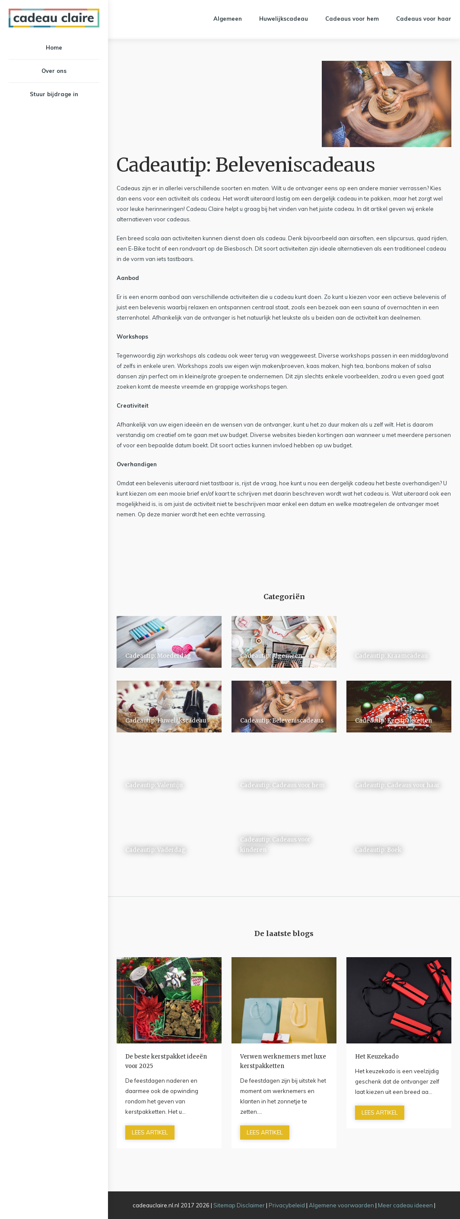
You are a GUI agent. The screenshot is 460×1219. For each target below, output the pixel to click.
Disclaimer (251, 1205)
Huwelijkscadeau (283, 18)
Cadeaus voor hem (352, 18)
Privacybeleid (287, 1205)
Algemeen (227, 18)
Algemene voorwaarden (341, 1205)
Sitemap (224, 1205)
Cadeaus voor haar (423, 18)
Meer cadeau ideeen (405, 1205)
